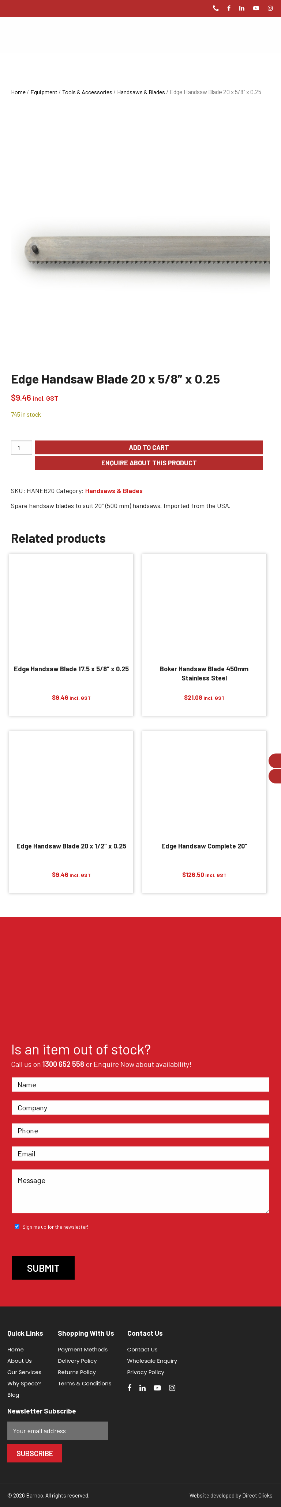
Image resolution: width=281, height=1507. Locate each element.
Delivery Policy (77, 1361)
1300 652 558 (63, 1063)
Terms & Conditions (84, 1383)
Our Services (24, 1372)
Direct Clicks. (258, 1495)
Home (18, 91)
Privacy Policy (145, 1372)
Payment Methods (83, 1349)
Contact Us (142, 1349)
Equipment (43, 91)
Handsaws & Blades (141, 91)
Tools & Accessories (87, 91)
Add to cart (149, 447)
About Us (19, 1361)
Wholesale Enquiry (152, 1361)
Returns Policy (77, 1372)
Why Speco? (24, 1383)
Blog (13, 1395)
